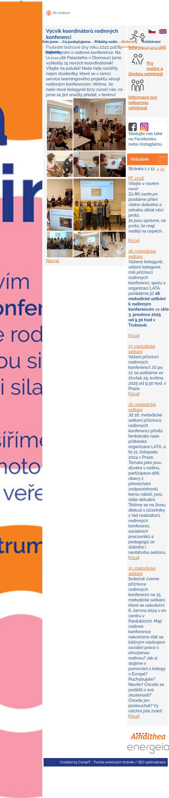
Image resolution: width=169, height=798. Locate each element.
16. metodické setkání (142, 407)
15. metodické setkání (141, 571)
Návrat (52, 260)
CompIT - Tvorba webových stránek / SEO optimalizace (122, 762)
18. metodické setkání (142, 254)
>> (162, 168)
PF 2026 (136, 178)
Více (133, 240)
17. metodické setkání (141, 349)
